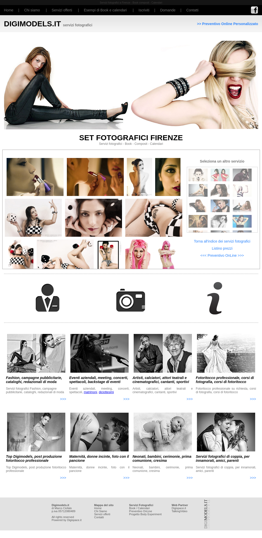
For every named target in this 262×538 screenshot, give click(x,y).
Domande (168, 10)
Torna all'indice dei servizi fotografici (222, 241)
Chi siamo (32, 10)
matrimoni (90, 392)
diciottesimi (106, 392)
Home (8, 10)
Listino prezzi (222, 248)
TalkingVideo (179, 511)
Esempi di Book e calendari (105, 10)
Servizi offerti (62, 10)
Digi (174, 508)
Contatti (192, 10)
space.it (181, 508)
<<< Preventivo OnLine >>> (222, 255)
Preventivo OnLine (140, 511)
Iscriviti (143, 10)
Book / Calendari (139, 508)
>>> (63, 399)
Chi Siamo (100, 511)
